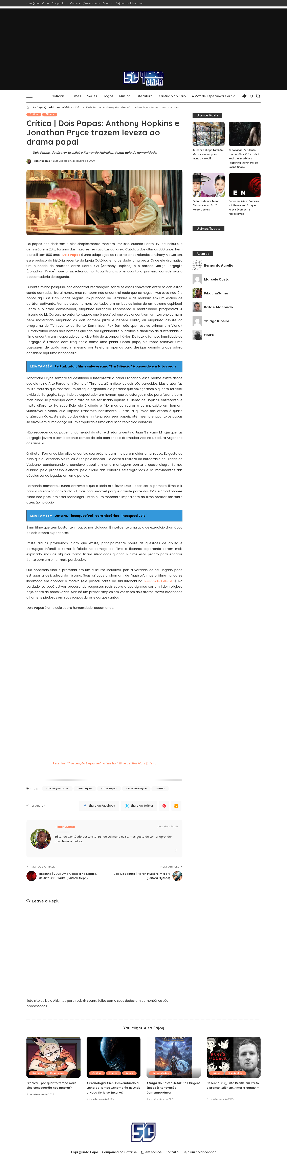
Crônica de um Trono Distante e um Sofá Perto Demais (206, 205)
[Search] (258, 96)
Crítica (34, 114)
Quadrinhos (58, 1078)
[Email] (176, 807)
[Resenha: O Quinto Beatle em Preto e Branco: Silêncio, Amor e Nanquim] (234, 1062)
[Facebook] (99, 807)
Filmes (51, 114)
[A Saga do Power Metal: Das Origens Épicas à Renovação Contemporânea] (174, 1062)
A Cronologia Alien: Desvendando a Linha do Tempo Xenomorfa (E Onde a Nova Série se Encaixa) (113, 1092)
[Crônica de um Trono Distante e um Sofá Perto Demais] (208, 185)
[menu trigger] (32, 96)
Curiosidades (161, 1078)
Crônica (37, 1078)
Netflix (161, 789)
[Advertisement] (143, 36)
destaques (85, 789)
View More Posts (167, 827)
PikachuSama (41, 160)
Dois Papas (110, 789)
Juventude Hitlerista (158, 582)
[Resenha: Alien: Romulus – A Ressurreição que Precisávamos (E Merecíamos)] (245, 185)
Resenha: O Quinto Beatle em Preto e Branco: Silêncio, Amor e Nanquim (232, 1092)
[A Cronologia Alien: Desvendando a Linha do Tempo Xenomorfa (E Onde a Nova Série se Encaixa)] (114, 1062)
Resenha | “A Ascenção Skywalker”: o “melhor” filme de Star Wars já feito (104, 764)
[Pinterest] (164, 807)
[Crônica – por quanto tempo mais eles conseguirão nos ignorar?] (53, 1062)
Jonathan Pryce (137, 789)
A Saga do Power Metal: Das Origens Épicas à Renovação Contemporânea (169, 1092)
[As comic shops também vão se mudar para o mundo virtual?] (208, 134)
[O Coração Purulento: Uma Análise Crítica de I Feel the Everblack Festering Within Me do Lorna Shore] (245, 134)
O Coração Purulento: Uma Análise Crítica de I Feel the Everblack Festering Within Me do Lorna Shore (244, 158)
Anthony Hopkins (58, 789)
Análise (97, 1073)
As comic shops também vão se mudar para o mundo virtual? (207, 154)
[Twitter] (139, 807)
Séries (97, 1078)
